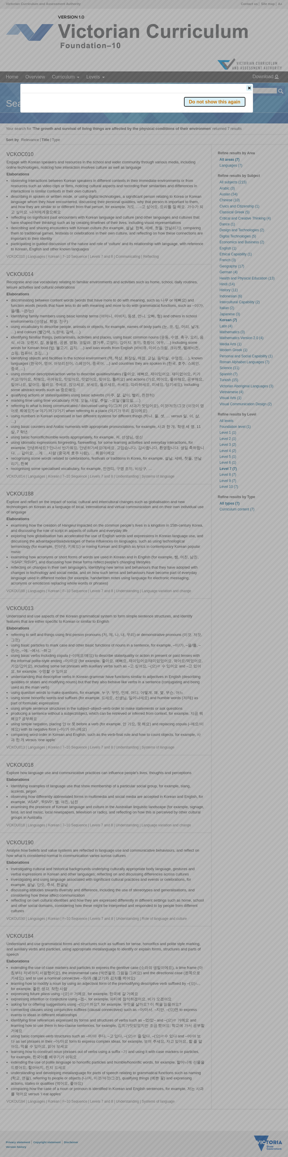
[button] (249, 88)
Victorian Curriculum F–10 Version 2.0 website (88, 121)
